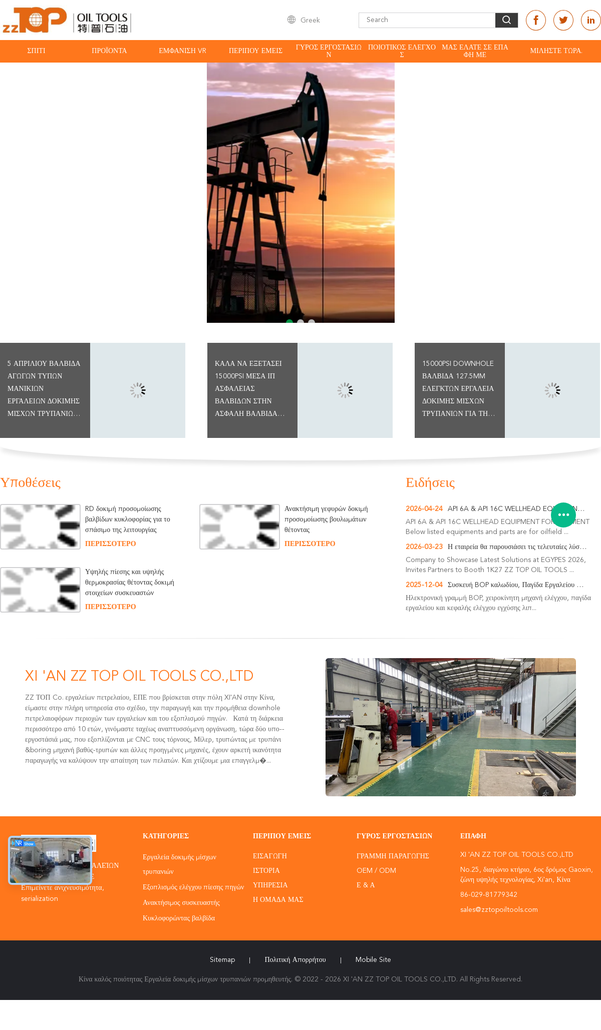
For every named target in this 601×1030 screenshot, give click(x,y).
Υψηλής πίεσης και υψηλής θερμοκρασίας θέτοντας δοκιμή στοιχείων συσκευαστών (130, 583)
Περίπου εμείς (255, 51)
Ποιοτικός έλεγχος (402, 51)
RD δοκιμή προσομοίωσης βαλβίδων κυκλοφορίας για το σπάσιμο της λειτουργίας (127, 519)
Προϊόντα (109, 51)
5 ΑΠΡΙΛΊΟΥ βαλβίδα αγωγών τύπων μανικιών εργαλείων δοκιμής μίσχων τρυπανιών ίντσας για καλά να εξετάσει (44, 390)
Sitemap (222, 959)
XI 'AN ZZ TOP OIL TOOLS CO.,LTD (139, 677)
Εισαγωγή (270, 856)
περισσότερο (110, 544)
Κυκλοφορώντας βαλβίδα (179, 918)
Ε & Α (366, 885)
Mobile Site (373, 959)
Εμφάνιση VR (182, 51)
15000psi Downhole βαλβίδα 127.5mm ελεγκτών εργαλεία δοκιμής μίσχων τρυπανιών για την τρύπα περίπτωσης (458, 390)
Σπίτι (36, 51)
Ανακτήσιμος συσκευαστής (181, 902)
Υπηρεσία (270, 885)
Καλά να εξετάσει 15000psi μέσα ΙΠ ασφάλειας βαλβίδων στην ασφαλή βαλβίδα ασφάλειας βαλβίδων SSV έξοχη (248, 390)
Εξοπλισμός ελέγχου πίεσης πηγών (193, 887)
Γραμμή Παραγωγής (393, 856)
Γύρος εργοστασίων (329, 51)
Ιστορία (266, 870)
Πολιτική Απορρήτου (295, 959)
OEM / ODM (376, 870)
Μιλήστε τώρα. (556, 51)
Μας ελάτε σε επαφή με (475, 51)
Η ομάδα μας (278, 899)
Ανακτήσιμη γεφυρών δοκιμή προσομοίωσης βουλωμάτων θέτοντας (326, 519)
